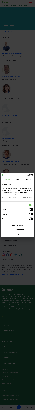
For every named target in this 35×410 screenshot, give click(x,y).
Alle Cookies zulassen (17, 225)
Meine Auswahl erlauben (17, 229)
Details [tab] (17, 179)
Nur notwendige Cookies (17, 233)
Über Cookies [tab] (28, 179)
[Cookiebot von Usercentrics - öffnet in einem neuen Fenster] (26, 175)
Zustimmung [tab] (6, 179)
